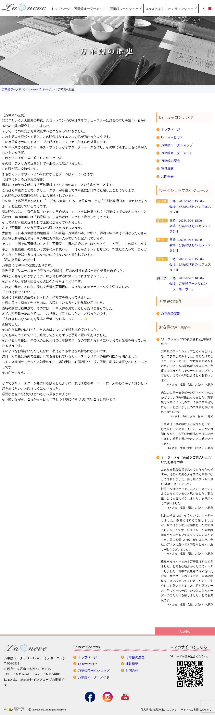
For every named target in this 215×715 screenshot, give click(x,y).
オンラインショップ (182, 8)
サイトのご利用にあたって (196, 709)
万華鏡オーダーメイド (90, 8)
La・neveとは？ (172, 137)
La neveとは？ (87, 663)
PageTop (184, 631)
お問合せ (167, 176)
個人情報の (159, 709)
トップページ (60, 8)
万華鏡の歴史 (170, 161)
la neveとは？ (154, 8)
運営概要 (167, 168)
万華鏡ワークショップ (125, 8)
